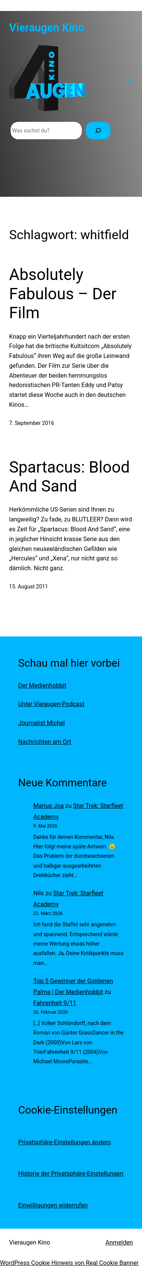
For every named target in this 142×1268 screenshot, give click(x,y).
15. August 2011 (28, 586)
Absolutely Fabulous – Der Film (63, 293)
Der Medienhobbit (42, 685)
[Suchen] (98, 131)
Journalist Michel (41, 723)
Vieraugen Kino (46, 27)
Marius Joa (48, 805)
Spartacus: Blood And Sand (69, 476)
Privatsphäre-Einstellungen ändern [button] (64, 1142)
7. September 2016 (31, 423)
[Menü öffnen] (128, 77)
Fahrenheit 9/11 (54, 1003)
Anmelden (119, 1242)
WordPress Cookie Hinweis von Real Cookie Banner (69, 1262)
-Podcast (51, 704)
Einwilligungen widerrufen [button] (52, 1205)
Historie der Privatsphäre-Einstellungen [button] (70, 1173)
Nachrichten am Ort (44, 741)
